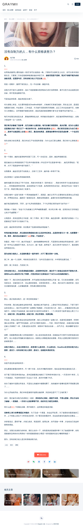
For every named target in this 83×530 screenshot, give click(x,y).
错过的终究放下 (30, 503)
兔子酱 (12, 57)
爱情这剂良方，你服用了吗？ (12, 502)
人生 (44, 78)
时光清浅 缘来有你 (50, 503)
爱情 (16, 445)
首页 (4, 10)
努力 (54, 128)
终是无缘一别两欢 (69, 503)
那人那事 (10, 10)
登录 (77, 4)
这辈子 (25, 10)
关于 (35, 10)
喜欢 (41, 455)
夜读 (30, 10)
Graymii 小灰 (41, 524)
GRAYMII (56, 524)
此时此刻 (18, 10)
